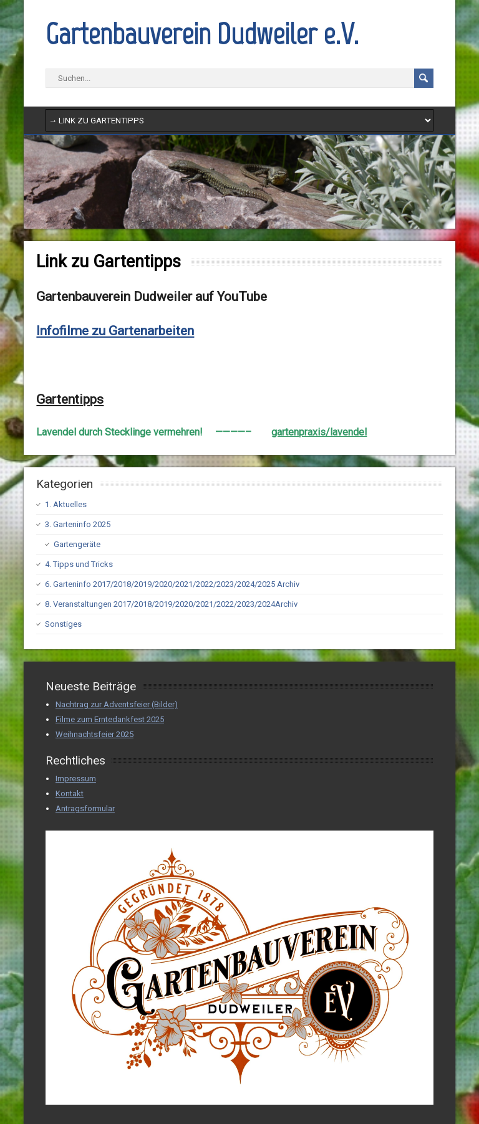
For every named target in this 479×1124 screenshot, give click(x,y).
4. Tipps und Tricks (79, 564)
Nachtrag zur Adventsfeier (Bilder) (117, 704)
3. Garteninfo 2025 (77, 524)
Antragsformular (85, 808)
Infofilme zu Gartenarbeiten (115, 330)
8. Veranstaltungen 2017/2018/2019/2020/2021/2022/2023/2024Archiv (171, 604)
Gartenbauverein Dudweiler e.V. (202, 34)
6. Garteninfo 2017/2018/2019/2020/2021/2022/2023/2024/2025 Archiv (172, 584)
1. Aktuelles (66, 504)
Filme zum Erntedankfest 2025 (110, 719)
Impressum (76, 778)
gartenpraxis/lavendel (319, 432)
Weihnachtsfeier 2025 (94, 734)
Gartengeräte (77, 544)
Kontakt (70, 793)
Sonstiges (63, 624)
